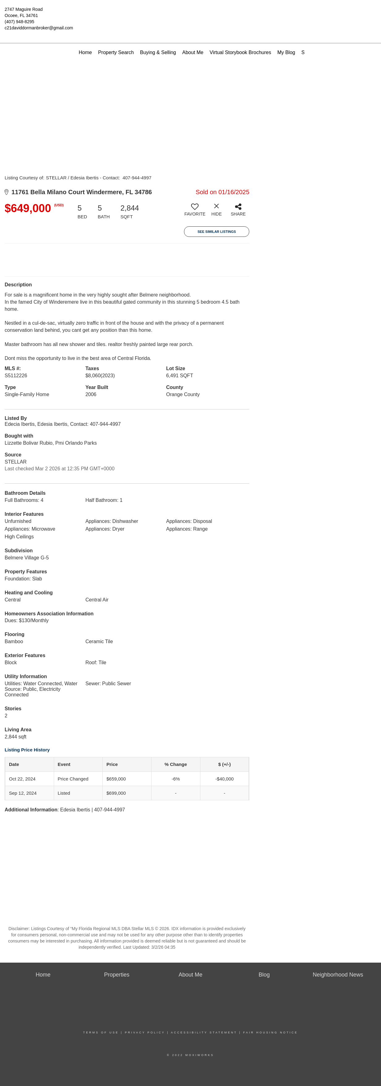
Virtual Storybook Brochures (240, 52)
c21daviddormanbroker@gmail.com (39, 27)
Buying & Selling (158, 52)
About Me (192, 52)
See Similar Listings (217, 231)
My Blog (286, 52)
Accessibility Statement (204, 1032)
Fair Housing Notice (270, 1032)
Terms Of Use (101, 1032)
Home (85, 52)
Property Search (116, 52)
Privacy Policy (145, 1032)
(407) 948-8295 (19, 21)
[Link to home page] (191, 14)
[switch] (195, 212)
